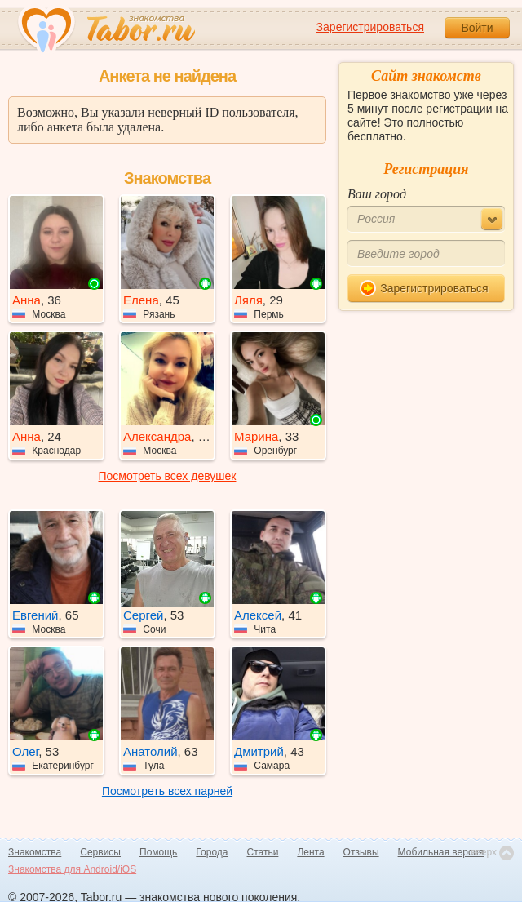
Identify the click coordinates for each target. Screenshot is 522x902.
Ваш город (376, 194)
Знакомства (34, 852)
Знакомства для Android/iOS (72, 869)
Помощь (158, 852)
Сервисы (100, 852)
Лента (310, 852)
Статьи (263, 852)
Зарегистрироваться (370, 26)
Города (212, 852)
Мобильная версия (441, 852)
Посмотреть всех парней (167, 791)
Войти (477, 27)
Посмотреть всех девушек (168, 475)
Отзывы (361, 852)
